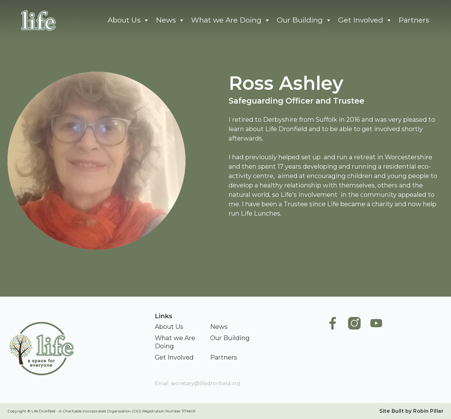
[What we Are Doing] (179, 342)
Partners (413, 20)
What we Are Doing (231, 20)
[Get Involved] (174, 358)
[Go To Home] (37, 20)
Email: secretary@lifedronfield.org (197, 383)
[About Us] (169, 327)
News (170, 20)
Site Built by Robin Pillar (411, 411)
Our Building (304, 20)
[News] (219, 327)
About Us (128, 20)
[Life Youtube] (376, 346)
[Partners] (223, 358)
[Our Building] (230, 338)
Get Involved (365, 20)
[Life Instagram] (354, 346)
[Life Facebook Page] (332, 346)
